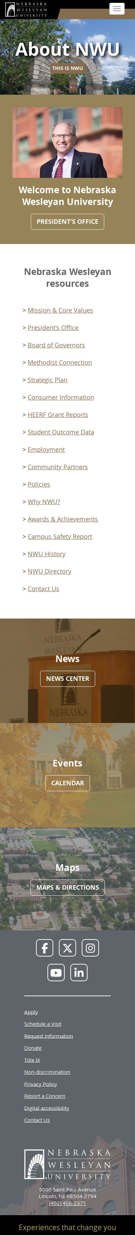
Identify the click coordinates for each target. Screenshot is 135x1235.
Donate (33, 1047)
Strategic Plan (48, 380)
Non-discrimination (47, 1071)
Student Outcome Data (61, 432)
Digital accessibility (46, 1107)
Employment (46, 449)
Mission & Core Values (60, 310)
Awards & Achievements (63, 519)
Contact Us (43, 588)
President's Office (53, 327)
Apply (31, 1011)
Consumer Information (61, 397)
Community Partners (58, 467)
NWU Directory (49, 571)
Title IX (32, 1059)
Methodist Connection (60, 362)
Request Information (48, 1035)
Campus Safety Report (60, 536)
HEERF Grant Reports (58, 414)
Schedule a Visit (42, 1023)
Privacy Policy (40, 1083)
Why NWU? (44, 501)
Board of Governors (56, 345)
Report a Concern (44, 1095)
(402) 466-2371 (67, 1202)
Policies (39, 484)
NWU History (46, 554)
